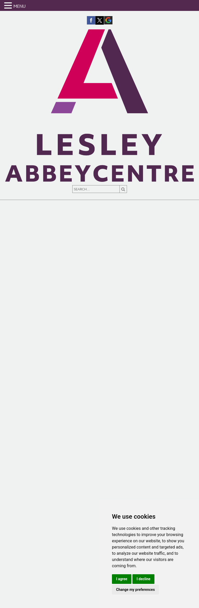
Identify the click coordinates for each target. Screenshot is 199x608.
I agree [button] (121, 579)
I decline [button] (143, 579)
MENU (19, 6)
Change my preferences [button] (135, 589)
